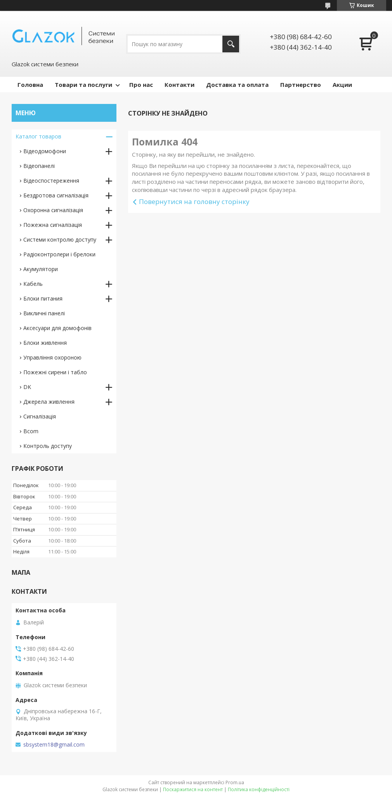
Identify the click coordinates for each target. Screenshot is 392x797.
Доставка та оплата (237, 84)
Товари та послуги (83, 84)
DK (27, 387)
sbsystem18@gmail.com (54, 744)
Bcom (30, 431)
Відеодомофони (44, 151)
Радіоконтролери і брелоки (59, 254)
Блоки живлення (45, 342)
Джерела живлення (49, 401)
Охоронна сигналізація (53, 210)
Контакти (179, 84)
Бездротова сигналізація (55, 195)
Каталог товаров (38, 136)
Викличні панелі (44, 313)
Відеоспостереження (51, 180)
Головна (30, 84)
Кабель (33, 283)
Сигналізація (39, 416)
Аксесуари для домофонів (57, 328)
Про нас (141, 84)
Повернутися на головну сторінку (194, 201)
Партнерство (300, 84)
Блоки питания (42, 298)
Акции (342, 84)
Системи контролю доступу (59, 239)
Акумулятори (40, 269)
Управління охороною (52, 357)
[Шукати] (230, 44)
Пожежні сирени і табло (55, 372)
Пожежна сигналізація (52, 224)
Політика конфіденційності (259, 789)
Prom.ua (234, 782)
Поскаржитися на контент (193, 789)
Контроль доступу (47, 446)
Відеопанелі (39, 165)
